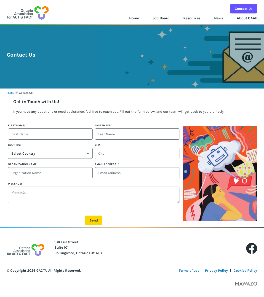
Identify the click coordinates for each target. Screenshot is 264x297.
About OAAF (247, 18)
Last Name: (103, 125)
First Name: (17, 125)
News (218, 18)
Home (134, 18)
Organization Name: (22, 164)
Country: (14, 144)
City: (98, 144)
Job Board (161, 18)
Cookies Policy (245, 270)
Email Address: (107, 164)
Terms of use (189, 270)
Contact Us (244, 9)
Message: (15, 183)
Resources (191, 18)
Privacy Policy (216, 270)
